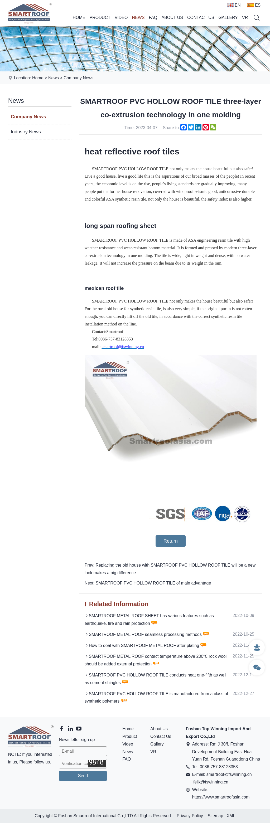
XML (231, 816)
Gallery (228, 17)
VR (245, 17)
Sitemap (215, 816)
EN (233, 5)
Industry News (26, 131)
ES (254, 5)
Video (121, 17)
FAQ (153, 17)
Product (100, 17)
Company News (78, 78)
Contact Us (200, 17)
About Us (172, 17)
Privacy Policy (190, 816)
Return (170, 541)
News (138, 17)
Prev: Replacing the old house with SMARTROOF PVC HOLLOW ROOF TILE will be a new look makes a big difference (170, 569)
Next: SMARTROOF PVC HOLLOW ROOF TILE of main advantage (148, 583)
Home (79, 17)
